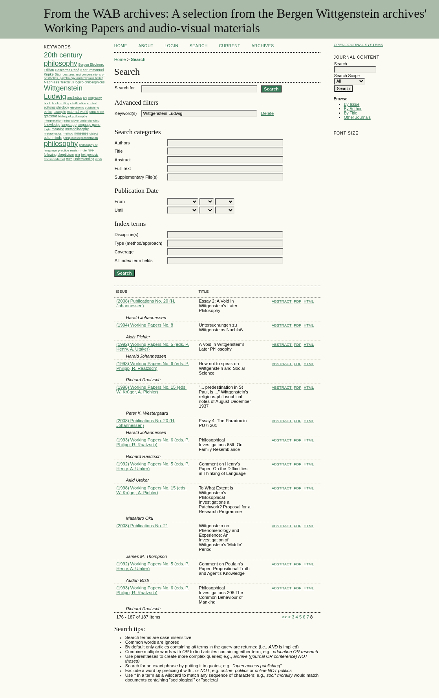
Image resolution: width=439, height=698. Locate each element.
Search (199, 46)
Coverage (124, 251)
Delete (267, 113)
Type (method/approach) (139, 243)
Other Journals (357, 117)
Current (229, 46)
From (120, 201)
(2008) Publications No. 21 (142, 525)
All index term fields (134, 260)
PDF (297, 301)
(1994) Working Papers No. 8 (144, 325)
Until (119, 210)
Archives (262, 46)
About (145, 46)
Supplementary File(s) (136, 177)
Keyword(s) (126, 113)
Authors (122, 142)
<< (284, 617)
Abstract (123, 159)
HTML (309, 301)
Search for (125, 87)
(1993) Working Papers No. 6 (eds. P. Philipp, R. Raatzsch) (152, 366)
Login (171, 46)
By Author (353, 109)
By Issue (352, 104)
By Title (350, 113)
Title (119, 151)
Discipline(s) (127, 234)
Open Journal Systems (358, 44)
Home (120, 46)
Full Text (123, 168)
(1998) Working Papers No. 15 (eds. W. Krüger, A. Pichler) (151, 389)
